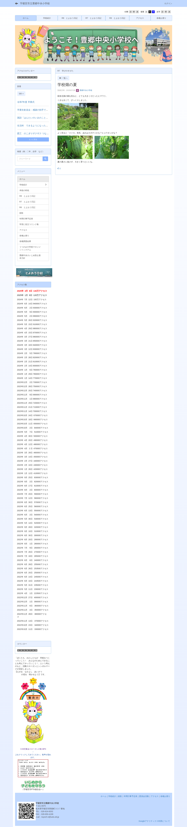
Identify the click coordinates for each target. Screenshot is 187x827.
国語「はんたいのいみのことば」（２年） (38, 118)
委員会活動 (144, 796)
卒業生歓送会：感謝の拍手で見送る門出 (37, 110)
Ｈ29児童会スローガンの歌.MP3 (33, 749)
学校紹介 (112, 796)
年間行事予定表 (130, 796)
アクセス (154, 796)
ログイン (168, 3)
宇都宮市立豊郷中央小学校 (35, 3)
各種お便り (165, 796)
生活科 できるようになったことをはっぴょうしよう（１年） (48, 125)
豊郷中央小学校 (84, 90)
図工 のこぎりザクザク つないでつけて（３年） (41, 133)
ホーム (103, 796)
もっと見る (33, 139)
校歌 (120, 796)
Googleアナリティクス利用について (154, 821)
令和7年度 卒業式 (25, 102)
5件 (21, 94)
